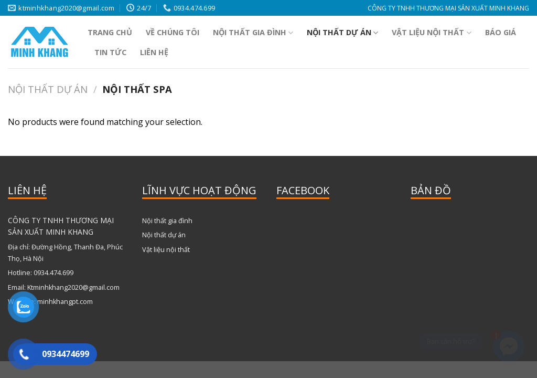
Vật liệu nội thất (431, 32)
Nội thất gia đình (253, 32)
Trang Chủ (110, 32)
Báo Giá (500, 32)
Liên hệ (154, 52)
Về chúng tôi (172, 32)
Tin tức (110, 52)
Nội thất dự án (342, 32)
